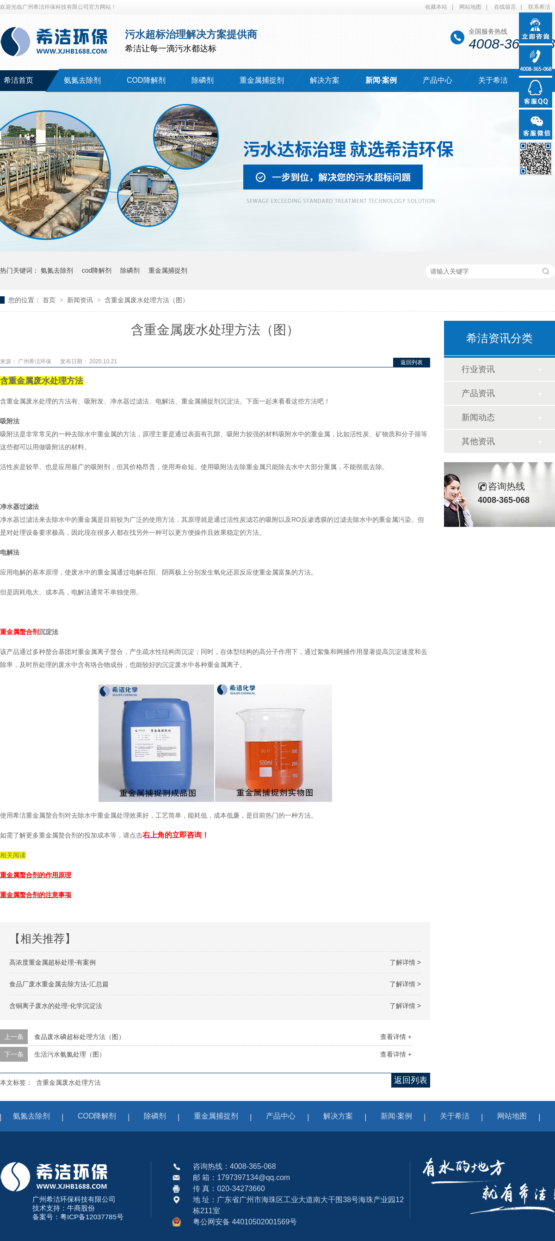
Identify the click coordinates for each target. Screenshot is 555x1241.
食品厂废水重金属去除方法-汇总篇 (59, 984)
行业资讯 (478, 369)
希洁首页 (18, 80)
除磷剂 (202, 80)
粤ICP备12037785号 (91, 1217)
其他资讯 (478, 441)
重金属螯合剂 (19, 632)
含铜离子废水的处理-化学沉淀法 (55, 1005)
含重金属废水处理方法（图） (147, 300)
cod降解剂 (97, 270)
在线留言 (505, 7)
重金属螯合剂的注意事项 (35, 895)
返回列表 (412, 362)
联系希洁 (539, 7)
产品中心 (437, 80)
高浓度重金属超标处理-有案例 (52, 962)
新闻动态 (478, 417)
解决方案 (324, 80)
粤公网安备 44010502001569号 (245, 1222)
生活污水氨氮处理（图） (69, 1054)
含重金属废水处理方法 (68, 1082)
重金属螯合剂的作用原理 (35, 875)
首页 (50, 300)
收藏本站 (436, 7)
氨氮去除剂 (82, 80)
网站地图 (470, 7)
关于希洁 (493, 80)
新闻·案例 (381, 80)
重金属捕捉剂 (262, 80)
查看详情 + (396, 1036)
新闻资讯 (81, 300)
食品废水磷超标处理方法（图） (79, 1036)
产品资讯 (478, 393)
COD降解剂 (146, 80)
